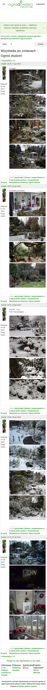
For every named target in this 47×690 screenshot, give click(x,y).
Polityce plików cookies (27, 686)
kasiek (3, 64)
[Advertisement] (23, 15)
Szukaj (40, 44)
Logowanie (40, 4)
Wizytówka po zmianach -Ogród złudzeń (16, 39)
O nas (3, 668)
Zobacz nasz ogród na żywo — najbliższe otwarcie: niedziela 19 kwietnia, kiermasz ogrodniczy (20, 27)
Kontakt (4, 675)
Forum (14, 36)
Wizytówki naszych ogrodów (29, 36)
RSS (26, 668)
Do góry (4, 182)
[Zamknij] (43, 28)
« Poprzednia (6, 61)
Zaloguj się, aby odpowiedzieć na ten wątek (23, 661)
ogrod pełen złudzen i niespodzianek (25, 180)
